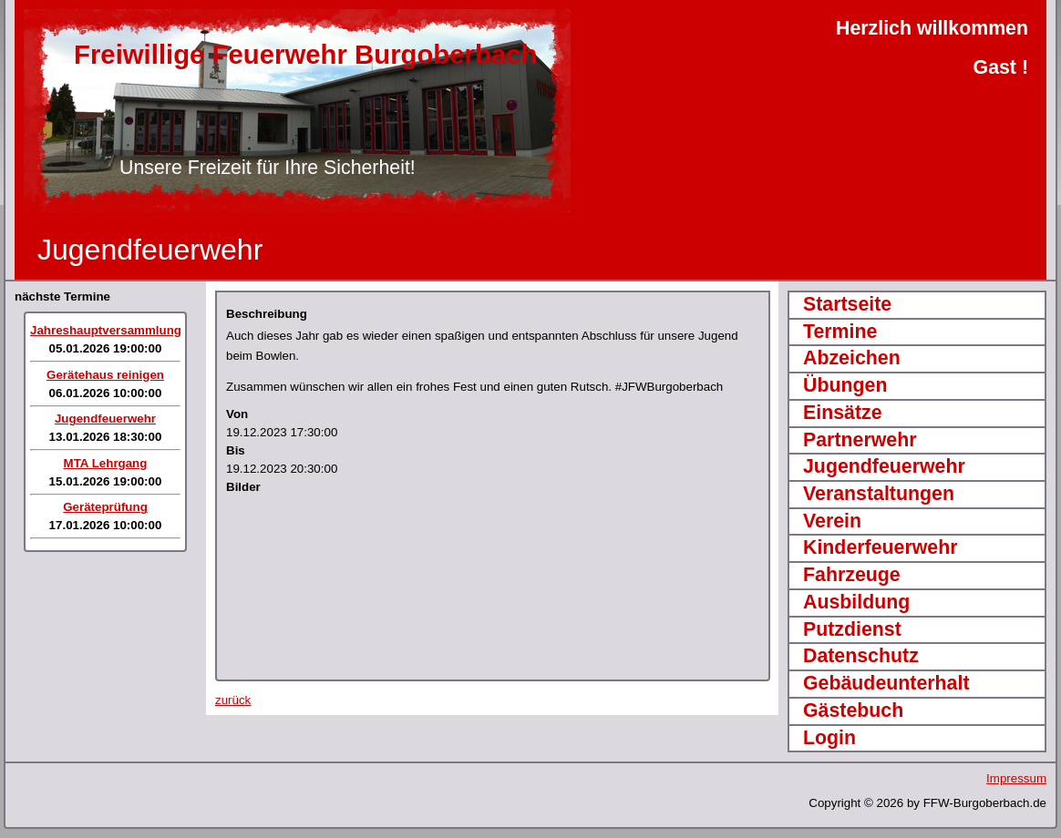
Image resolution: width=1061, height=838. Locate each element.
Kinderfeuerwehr (880, 547)
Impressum (1016, 778)
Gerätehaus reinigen (105, 375)
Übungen (845, 385)
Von (237, 414)
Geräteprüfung (105, 507)
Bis (235, 450)
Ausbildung (856, 602)
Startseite (847, 304)
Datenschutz (861, 656)
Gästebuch (853, 710)
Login (829, 738)
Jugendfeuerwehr (105, 418)
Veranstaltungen (878, 494)
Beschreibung (266, 314)
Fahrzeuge (852, 575)
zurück (233, 700)
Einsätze (842, 413)
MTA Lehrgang (106, 463)
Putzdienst (852, 629)
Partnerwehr (859, 440)
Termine (840, 331)
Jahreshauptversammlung (105, 330)
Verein (832, 521)
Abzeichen (852, 358)
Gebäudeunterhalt (886, 683)
